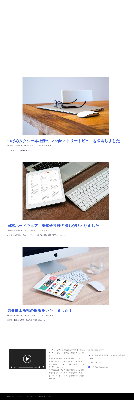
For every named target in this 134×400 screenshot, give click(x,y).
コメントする (31, 146)
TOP (75, 5)
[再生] (12, 367)
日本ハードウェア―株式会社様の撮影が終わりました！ (55, 225)
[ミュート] (39, 367)
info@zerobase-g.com (100, 367)
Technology (49, 146)
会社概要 (102, 5)
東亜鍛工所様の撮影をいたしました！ (39, 310)
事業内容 (83, 5)
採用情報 (110, 5)
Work (47, 230)
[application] (27, 359)
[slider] (26, 367)
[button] (27, 359)
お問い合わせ (120, 5)
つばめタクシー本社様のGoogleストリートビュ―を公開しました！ (65, 141)
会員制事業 (92, 5)
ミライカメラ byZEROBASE (26, 396)
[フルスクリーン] (43, 367)
